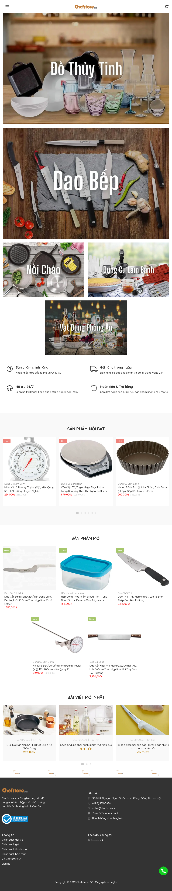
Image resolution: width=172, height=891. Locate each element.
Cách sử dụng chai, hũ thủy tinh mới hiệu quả (86, 745)
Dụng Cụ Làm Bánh (14, 483)
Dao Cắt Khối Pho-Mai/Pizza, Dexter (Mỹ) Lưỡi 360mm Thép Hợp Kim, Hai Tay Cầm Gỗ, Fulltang (113, 669)
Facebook (97, 840)
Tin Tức (37, 740)
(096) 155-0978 (101, 803)
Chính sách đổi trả (12, 839)
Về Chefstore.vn (11, 859)
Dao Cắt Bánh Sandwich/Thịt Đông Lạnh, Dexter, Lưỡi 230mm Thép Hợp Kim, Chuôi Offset (28, 600)
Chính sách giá (10, 844)
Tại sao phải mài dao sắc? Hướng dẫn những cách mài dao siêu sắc (142, 746)
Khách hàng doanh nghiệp (107, 818)
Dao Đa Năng (97, 661)
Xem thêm (29, 752)
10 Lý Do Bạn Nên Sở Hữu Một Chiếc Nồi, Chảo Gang (29, 746)
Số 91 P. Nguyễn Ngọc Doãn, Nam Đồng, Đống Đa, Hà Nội (126, 798)
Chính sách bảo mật (14, 854)
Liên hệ (6, 863)
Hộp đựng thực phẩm (72, 593)
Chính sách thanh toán (15, 849)
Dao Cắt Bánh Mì (13, 593)
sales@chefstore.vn (104, 808)
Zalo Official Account (105, 813)
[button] (77, 513)
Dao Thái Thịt (125, 593)
